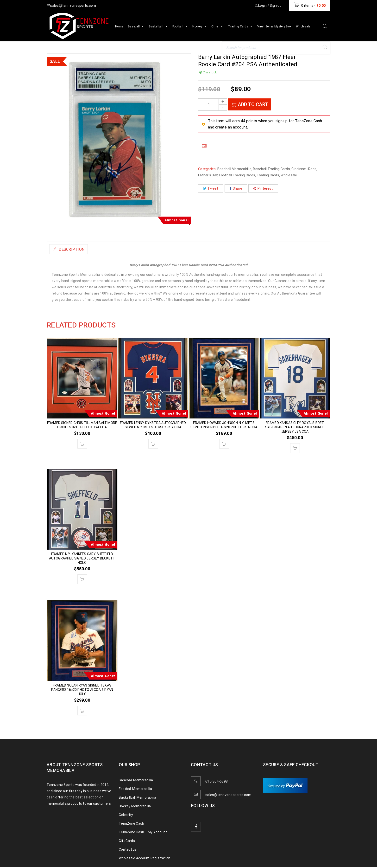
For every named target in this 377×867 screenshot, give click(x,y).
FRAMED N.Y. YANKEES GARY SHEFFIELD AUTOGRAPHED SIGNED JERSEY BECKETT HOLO (82, 558)
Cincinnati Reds (303, 169)
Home (119, 26)
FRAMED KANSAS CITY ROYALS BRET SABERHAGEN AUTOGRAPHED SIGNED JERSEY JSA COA (295, 427)
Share (236, 188)
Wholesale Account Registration (144, 858)
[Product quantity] (212, 104)
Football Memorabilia (135, 789)
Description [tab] (75, 249)
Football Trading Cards (237, 175)
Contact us (128, 849)
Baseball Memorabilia (234, 169)
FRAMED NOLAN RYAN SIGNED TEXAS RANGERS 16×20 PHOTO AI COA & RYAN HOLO (82, 689)
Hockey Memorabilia (135, 806)
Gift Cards (127, 841)
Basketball (158, 26)
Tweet (210, 188)
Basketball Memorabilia (137, 797)
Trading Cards (240, 26)
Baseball (136, 26)
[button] (82, 444)
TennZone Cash (131, 823)
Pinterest (263, 188)
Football (180, 26)
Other (217, 26)
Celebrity (126, 815)
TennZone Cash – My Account (143, 832)
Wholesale (303, 26)
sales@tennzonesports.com (228, 795)
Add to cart (254, 104)
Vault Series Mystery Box (274, 26)
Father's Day (208, 175)
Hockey (199, 26)
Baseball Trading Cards (271, 169)
